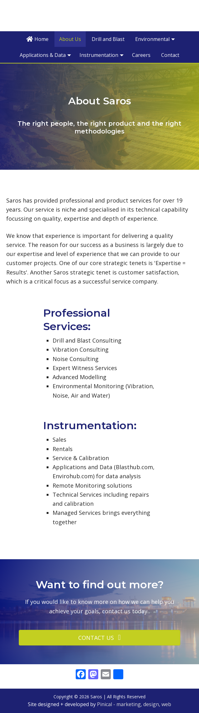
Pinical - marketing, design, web (134, 704)
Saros (99, 15)
